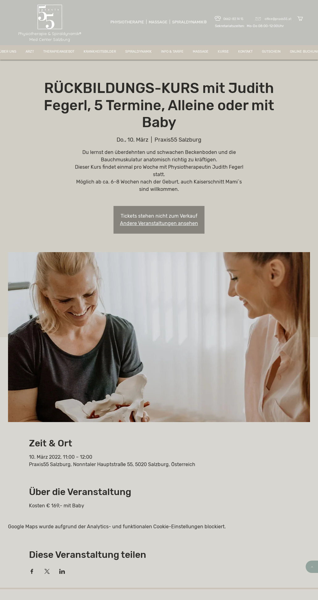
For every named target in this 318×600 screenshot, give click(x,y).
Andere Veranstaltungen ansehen (159, 223)
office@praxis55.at (278, 19)
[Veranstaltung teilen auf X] (47, 571)
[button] (302, 18)
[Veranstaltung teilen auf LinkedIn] (62, 571)
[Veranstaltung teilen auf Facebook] (32, 571)
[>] (312, 567)
